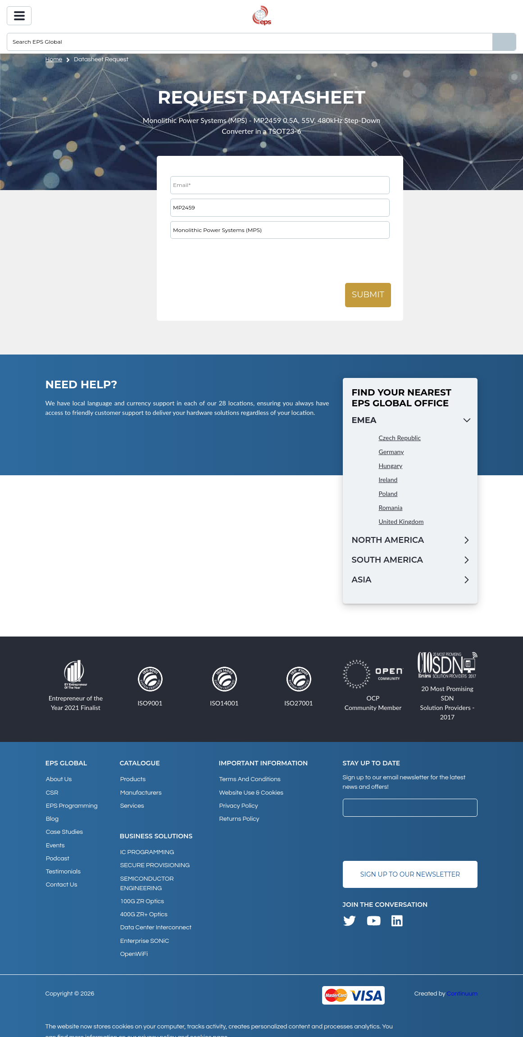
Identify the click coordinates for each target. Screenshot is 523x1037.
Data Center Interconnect (155, 919)
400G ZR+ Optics (143, 907)
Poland (388, 493)
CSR (51, 791)
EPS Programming (71, 803)
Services (132, 803)
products (133, 779)
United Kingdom (401, 521)
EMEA (364, 420)
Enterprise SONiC (144, 931)
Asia (362, 580)
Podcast (57, 852)
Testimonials (62, 864)
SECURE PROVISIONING (154, 861)
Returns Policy (238, 815)
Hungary (391, 465)
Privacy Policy (237, 803)
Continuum (462, 982)
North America (388, 540)
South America (387, 560)
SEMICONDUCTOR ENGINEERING (146, 878)
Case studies (63, 827)
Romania (391, 507)
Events (54, 840)
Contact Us (61, 876)
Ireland (388, 479)
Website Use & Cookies (250, 791)
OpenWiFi (133, 943)
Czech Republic (400, 437)
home (54, 59)
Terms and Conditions (249, 779)
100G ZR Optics (142, 894)
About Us (58, 779)
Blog (51, 815)
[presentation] (238, 260)
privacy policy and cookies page (182, 1026)
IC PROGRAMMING (147, 849)
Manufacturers (140, 791)
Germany (391, 451)
